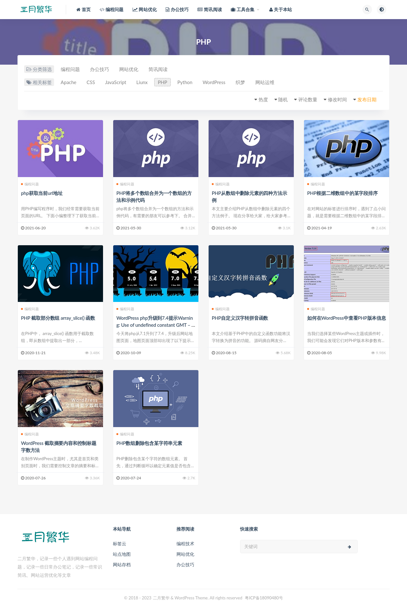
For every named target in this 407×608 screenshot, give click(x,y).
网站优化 (128, 69)
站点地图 (122, 554)
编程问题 (70, 69)
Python (184, 82)
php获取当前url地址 (42, 193)
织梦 (240, 82)
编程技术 (185, 543)
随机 (283, 99)
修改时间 (337, 99)
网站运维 (264, 82)
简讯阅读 (158, 69)
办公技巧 (99, 69)
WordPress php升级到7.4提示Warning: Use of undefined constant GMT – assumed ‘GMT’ (155, 325)
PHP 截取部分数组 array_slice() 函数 (58, 318)
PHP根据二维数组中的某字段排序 (342, 193)
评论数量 (307, 99)
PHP (162, 82)
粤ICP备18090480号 (264, 597)
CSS (90, 82)
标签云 (119, 543)
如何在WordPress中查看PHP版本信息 (346, 318)
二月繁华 (161, 597)
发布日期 (366, 99)
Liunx (142, 82)
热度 (263, 99)
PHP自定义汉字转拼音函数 (240, 318)
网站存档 (122, 564)
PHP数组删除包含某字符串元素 (149, 443)
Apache (68, 82)
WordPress (214, 82)
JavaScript (115, 82)
